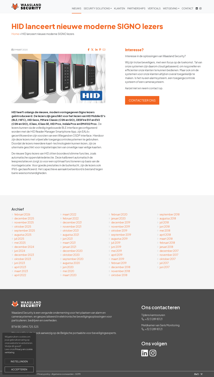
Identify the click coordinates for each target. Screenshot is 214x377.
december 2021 (72, 222)
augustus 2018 (168, 218)
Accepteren (19, 369)
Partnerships (136, 8)
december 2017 (169, 250)
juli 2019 (115, 242)
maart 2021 (69, 242)
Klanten (119, 8)
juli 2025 (19, 238)
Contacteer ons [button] (142, 100)
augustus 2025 (22, 234)
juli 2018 (164, 222)
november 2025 (24, 222)
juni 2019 (116, 246)
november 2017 (169, 254)
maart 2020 (70, 275)
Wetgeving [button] (170, 8)
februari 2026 (22, 214)
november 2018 (120, 271)
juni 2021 (68, 238)
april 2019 (116, 254)
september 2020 (73, 259)
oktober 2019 (119, 230)
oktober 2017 (168, 259)
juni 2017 (165, 267)
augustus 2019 (119, 238)
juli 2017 (164, 263)
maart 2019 (117, 259)
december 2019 (120, 222)
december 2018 (120, 267)
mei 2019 (116, 250)
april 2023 (20, 267)
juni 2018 (165, 226)
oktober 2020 (71, 254)
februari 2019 (119, 263)
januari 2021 (69, 246)
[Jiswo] (198, 374)
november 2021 (72, 226)
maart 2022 (69, 214)
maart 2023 (21, 271)
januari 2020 (118, 218)
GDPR (78, 374)
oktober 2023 (22, 259)
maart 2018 (166, 238)
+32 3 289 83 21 (154, 319)
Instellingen (19, 361)
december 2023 (24, 254)
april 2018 (165, 234)
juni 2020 (68, 267)
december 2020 (73, 250)
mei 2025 (20, 242)
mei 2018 (165, 230)
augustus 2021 (71, 234)
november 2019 (120, 226)
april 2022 (20, 275)
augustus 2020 (71, 263)
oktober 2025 (22, 226)
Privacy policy (43, 374)
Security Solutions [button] (97, 8)
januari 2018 (166, 246)
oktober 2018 (119, 275)
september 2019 (121, 234)
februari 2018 (167, 242)
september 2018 (169, 214)
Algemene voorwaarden (63, 374)
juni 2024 (19, 250)
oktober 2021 (71, 230)
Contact (187, 8)
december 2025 (24, 218)
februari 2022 (71, 218)
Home (15, 34)
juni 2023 (19, 263)
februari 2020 (119, 214)
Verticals (154, 8)
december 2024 (24, 246)
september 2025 (24, 230)
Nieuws (76, 8)
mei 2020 (68, 271)
